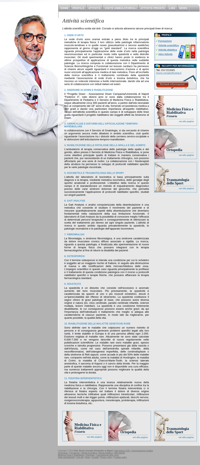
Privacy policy (106, 457)
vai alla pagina (186, 121)
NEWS (183, 8)
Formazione (165, 41)
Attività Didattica (105, 453)
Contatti (95, 457)
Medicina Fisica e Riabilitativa (179, 112)
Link (172, 8)
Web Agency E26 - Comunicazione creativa (133, 451)
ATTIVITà (94, 8)
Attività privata (153, 8)
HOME (64, 8)
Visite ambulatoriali (121, 8)
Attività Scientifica (89, 453)
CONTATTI (67, 15)
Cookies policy (120, 457)
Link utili (79, 457)
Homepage (63, 453)
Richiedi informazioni (172, 84)
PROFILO (78, 8)
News (87, 457)
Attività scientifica (168, 45)
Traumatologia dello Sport (177, 181)
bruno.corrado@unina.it (168, 73)
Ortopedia (174, 150)
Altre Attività (165, 54)
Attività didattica (167, 49)
